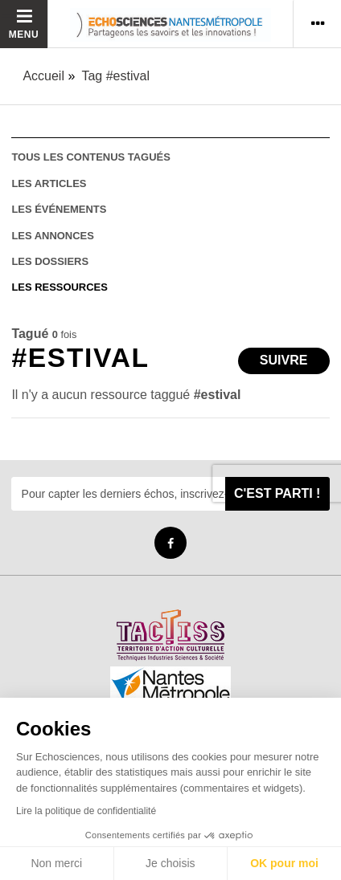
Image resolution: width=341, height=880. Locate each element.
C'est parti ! (277, 493)
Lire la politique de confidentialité (86, 811)
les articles (48, 183)
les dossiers (49, 261)
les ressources (59, 287)
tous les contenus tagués (90, 157)
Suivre (284, 360)
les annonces (52, 236)
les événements (58, 209)
